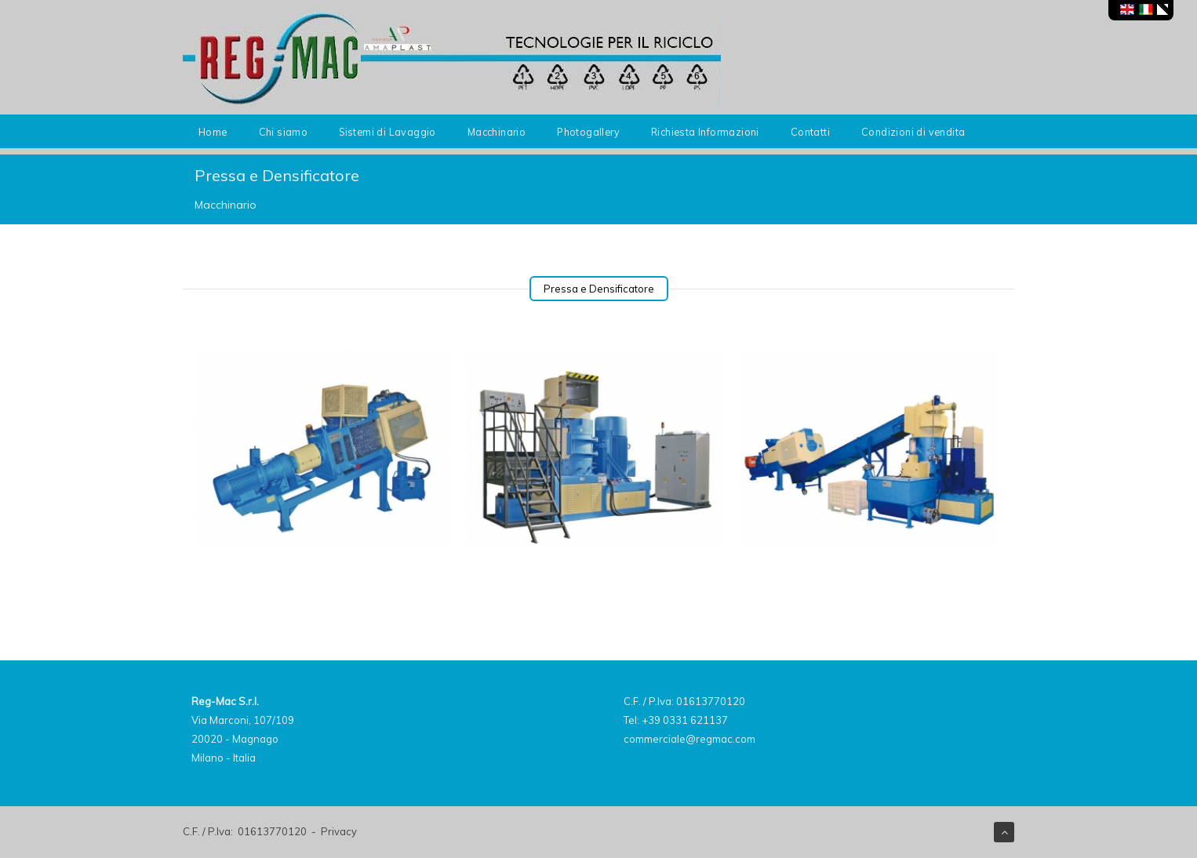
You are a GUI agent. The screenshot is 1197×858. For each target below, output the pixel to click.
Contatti (810, 131)
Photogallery (588, 131)
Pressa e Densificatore (599, 288)
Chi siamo (283, 131)
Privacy (339, 831)
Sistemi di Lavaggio (387, 131)
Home (212, 131)
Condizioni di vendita (913, 131)
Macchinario (497, 131)
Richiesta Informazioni (705, 131)
